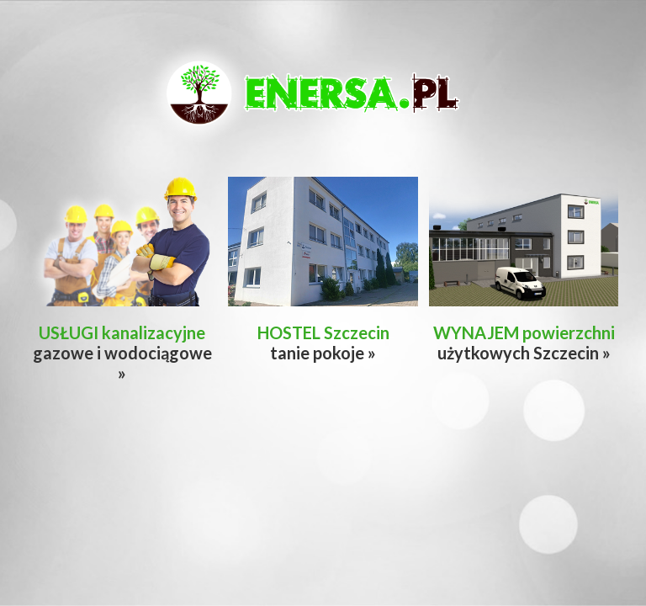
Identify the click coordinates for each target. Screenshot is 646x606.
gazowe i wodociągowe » (122, 352)
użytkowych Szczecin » (524, 342)
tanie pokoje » (323, 342)
